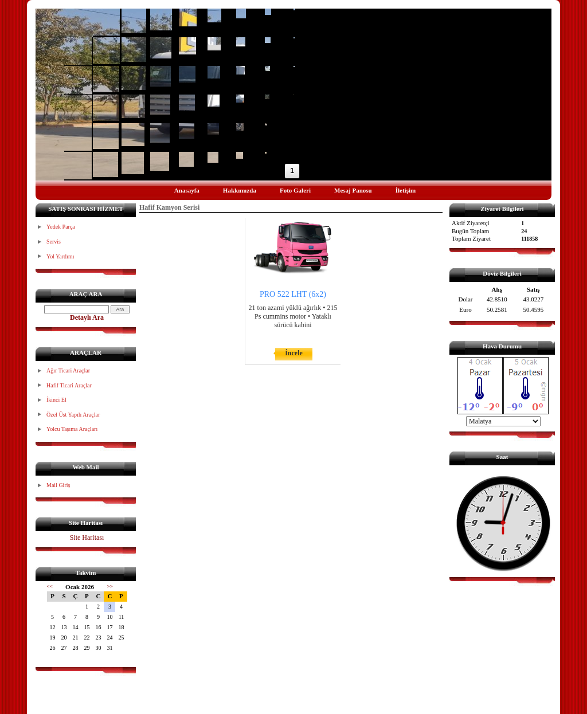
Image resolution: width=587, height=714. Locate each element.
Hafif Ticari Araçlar (69, 385)
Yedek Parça (60, 226)
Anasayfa (186, 190)
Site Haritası (87, 537)
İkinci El (56, 400)
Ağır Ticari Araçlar (68, 370)
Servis (53, 241)
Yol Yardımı (60, 256)
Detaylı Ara (87, 317)
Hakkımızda (239, 190)
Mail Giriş (58, 485)
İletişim (406, 190)
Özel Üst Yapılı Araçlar (73, 414)
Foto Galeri (295, 190)
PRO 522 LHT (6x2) (293, 294)
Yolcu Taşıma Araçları (71, 429)
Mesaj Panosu (353, 190)
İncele (294, 353)
